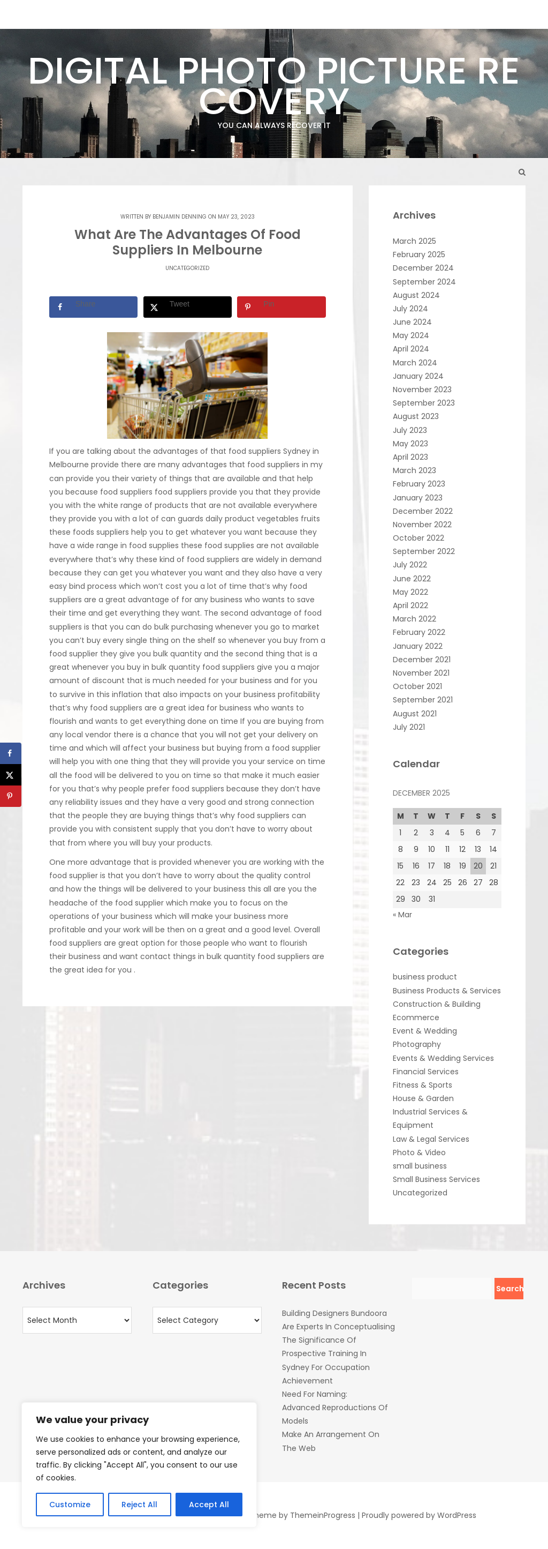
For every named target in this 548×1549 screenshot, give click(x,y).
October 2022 (418, 538)
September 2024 (424, 281)
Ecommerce (416, 1017)
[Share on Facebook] (93, 307)
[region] (139, 1465)
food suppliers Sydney (269, 451)
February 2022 (419, 632)
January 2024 (418, 376)
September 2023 (424, 403)
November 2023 (422, 389)
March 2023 (414, 470)
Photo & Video (419, 1152)
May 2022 (410, 592)
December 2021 (422, 659)
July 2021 (409, 727)
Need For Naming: (314, 1394)
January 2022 (418, 646)
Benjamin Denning (180, 217)
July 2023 (410, 430)
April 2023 (410, 457)
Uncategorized (187, 268)
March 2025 (414, 241)
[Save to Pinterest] (281, 307)
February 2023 (419, 483)
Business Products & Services (447, 990)
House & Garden (423, 1098)
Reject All (139, 1504)
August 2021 (415, 713)
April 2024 (411, 348)
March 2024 (415, 362)
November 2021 (421, 673)
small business (420, 1166)
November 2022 (422, 524)
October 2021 (417, 686)
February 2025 (419, 254)
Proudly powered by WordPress (419, 1515)
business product (425, 976)
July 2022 (410, 564)
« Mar (402, 914)
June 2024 (412, 322)
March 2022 (414, 618)
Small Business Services (436, 1179)
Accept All (209, 1504)
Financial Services (426, 1071)
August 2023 (416, 416)
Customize (69, 1504)
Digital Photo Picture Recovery (274, 87)
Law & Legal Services (431, 1139)
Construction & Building (437, 1004)
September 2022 (424, 551)
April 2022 (410, 605)
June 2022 (412, 578)
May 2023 (410, 443)
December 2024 (423, 268)
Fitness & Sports (422, 1085)
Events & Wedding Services (443, 1058)
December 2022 (423, 511)
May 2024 (411, 335)
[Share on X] (187, 307)
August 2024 (416, 295)
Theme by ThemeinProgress (302, 1515)
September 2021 (423, 699)
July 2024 (410, 308)
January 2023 (418, 497)
